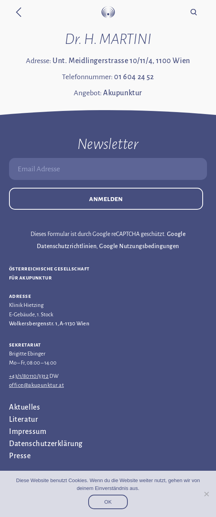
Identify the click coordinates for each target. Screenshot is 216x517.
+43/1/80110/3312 (29, 376)
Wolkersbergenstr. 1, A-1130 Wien (49, 324)
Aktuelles (24, 407)
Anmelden (106, 199)
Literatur (23, 419)
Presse (20, 456)
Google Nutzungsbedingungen (139, 246)
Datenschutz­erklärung (46, 444)
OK (108, 502)
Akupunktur (122, 93)
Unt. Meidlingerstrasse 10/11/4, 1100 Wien (121, 61)
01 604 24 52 (134, 77)
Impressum (27, 431)
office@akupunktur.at (36, 385)
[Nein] (206, 494)
